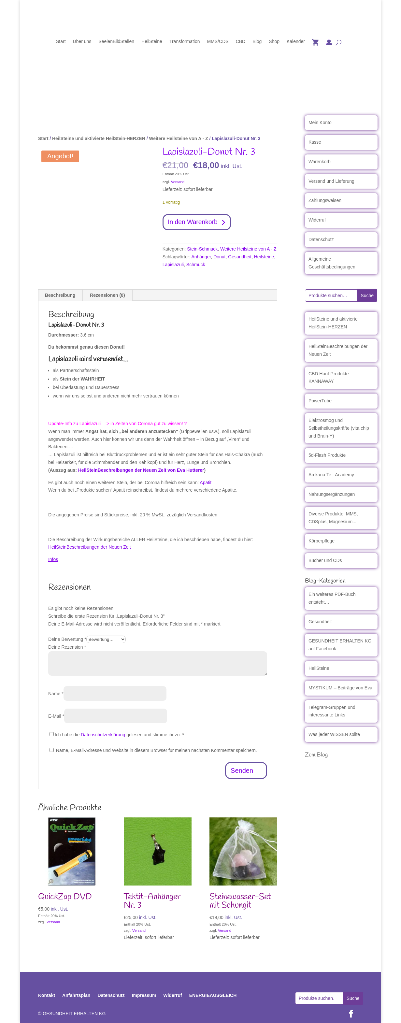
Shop (274, 41)
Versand (177, 182)
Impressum (144, 995)
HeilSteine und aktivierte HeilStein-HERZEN (98, 138)
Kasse (314, 142)
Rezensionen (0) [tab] (107, 295)
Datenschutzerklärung (103, 735)
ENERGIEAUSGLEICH (212, 995)
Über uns (82, 41)
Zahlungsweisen (324, 200)
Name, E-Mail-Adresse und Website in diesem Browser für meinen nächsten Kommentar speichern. (156, 750)
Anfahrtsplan (76, 995)
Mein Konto (320, 122)
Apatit (205, 482)
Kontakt (46, 995)
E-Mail (56, 716)
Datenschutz (321, 239)
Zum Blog (316, 755)
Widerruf (317, 220)
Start (61, 41)
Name (56, 694)
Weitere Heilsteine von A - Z (178, 138)
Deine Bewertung (67, 639)
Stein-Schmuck (202, 249)
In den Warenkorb (194, 222)
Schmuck (195, 264)
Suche (367, 295)
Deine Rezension (67, 647)
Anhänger (201, 257)
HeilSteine (151, 41)
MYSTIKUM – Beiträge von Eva (340, 687)
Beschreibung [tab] (60, 295)
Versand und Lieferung (331, 181)
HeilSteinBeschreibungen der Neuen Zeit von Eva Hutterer (141, 470)
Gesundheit (239, 257)
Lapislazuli (173, 264)
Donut (219, 257)
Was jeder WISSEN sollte (334, 734)
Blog (257, 41)
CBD (241, 41)
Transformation (184, 41)
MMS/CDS (218, 41)
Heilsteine (264, 257)
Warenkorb (319, 161)
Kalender (296, 41)
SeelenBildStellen (116, 41)
